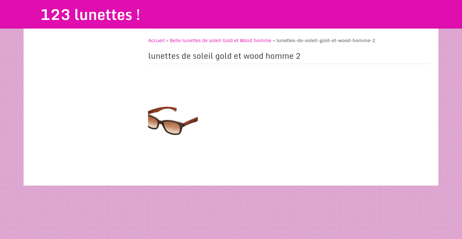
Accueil (156, 40)
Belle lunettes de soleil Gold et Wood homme (220, 40)
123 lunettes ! (90, 14)
